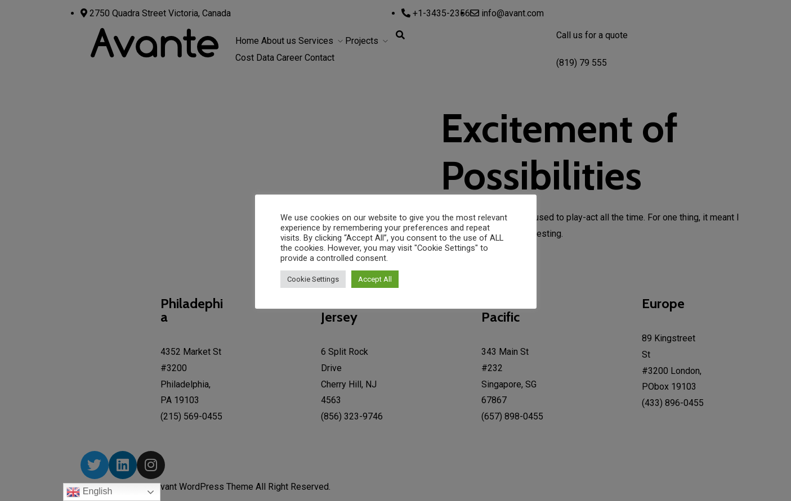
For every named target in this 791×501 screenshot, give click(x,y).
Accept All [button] (375, 279)
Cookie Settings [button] (313, 279)
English (89, 492)
